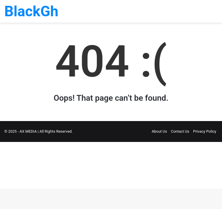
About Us (159, 131)
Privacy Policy (204, 131)
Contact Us (180, 131)
